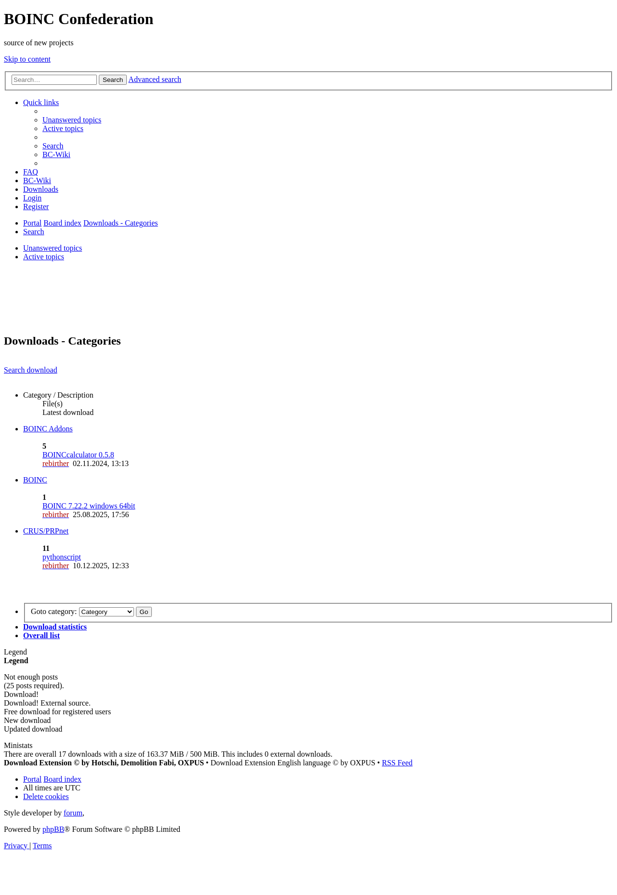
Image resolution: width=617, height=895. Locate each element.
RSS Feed (397, 763)
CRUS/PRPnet (45, 531)
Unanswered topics (52, 248)
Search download (30, 370)
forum (73, 813)
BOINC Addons (48, 429)
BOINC (35, 480)
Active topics (43, 257)
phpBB (53, 829)
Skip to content (27, 59)
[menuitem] (71, 120)
